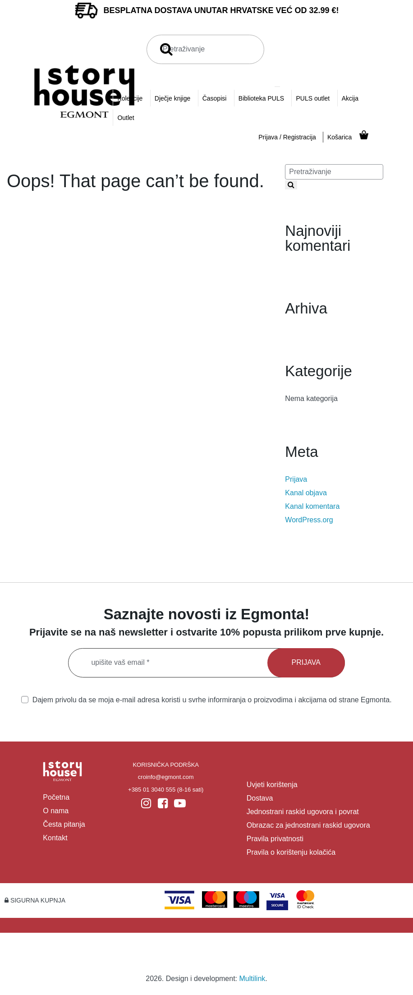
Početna (56, 797)
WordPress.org (309, 520)
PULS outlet (313, 98)
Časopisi (214, 98)
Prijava (296, 479)
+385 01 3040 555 (151, 789)
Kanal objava (306, 493)
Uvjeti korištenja (272, 784)
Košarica (339, 137)
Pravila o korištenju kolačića (291, 852)
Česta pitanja (64, 824)
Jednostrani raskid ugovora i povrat (303, 811)
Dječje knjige (172, 98)
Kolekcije (129, 98)
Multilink (252, 978)
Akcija (350, 98)
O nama (56, 811)
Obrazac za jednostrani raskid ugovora (308, 825)
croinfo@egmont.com (166, 777)
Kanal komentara (312, 506)
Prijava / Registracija (287, 137)
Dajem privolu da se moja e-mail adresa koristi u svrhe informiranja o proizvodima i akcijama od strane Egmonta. (206, 700)
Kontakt (55, 838)
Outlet (125, 117)
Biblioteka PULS (261, 98)
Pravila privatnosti (275, 839)
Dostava (260, 798)
